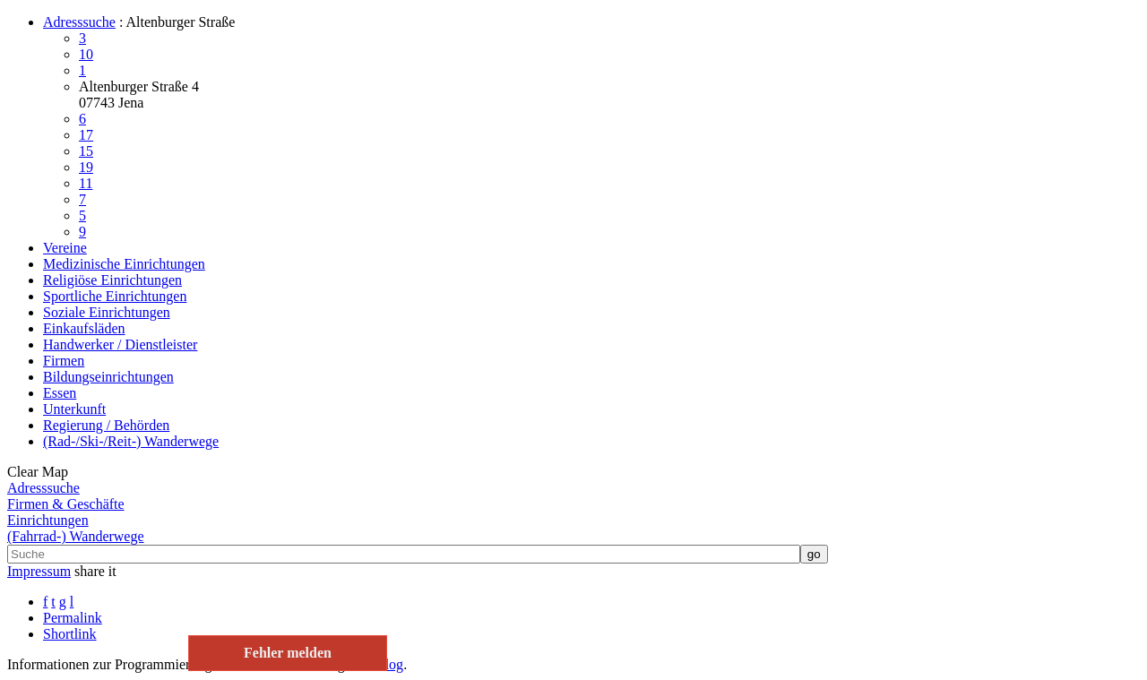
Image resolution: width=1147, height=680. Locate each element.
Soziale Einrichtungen (106, 312)
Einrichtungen (48, 520)
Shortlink (70, 633)
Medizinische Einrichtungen (124, 263)
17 (86, 134)
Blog (389, 664)
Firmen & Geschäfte (66, 504)
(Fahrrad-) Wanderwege (75, 536)
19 (86, 167)
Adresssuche (79, 22)
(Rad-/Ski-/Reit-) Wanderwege (131, 441)
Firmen (63, 360)
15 (86, 151)
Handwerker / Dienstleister (120, 344)
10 (86, 54)
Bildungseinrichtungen (108, 376)
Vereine (65, 247)
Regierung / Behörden (106, 425)
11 (85, 183)
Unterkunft (74, 409)
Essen (59, 392)
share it (95, 571)
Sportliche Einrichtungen (114, 296)
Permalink (72, 617)
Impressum (39, 571)
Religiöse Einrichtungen (112, 280)
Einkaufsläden (84, 328)
